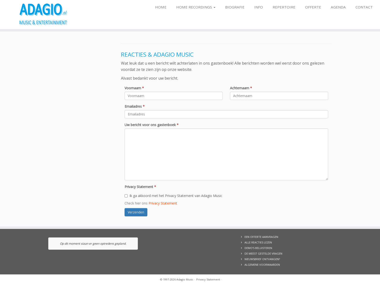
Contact (364, 7)
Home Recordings (195, 7)
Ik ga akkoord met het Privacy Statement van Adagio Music (173, 195)
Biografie (235, 7)
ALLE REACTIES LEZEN (258, 242)
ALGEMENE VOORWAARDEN (262, 264)
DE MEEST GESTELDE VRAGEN (263, 253)
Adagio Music (184, 279)
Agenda (338, 7)
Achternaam (241, 88)
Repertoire (284, 7)
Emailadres (135, 106)
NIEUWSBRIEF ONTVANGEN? (262, 259)
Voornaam (134, 88)
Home (160, 7)
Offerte (313, 7)
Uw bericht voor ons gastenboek (152, 124)
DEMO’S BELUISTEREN (258, 248)
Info (258, 7)
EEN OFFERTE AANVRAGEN (261, 237)
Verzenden (136, 212)
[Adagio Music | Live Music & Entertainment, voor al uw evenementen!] (44, 14)
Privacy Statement (140, 186)
